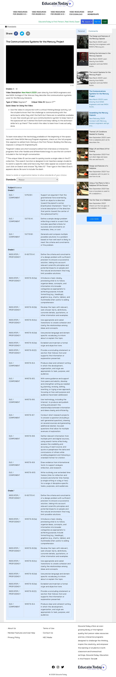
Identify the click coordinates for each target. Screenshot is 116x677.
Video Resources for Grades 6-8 (39, 13)
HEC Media (47, 637)
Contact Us (48, 633)
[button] (16, 33)
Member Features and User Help (21, 633)
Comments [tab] (93, 31)
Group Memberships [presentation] (93, 13)
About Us (12, 628)
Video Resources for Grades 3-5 (20, 13)
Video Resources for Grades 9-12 (58, 13)
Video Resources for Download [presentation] (76, 13)
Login (105, 22)
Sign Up (97, 22)
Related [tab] (81, 31)
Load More (94, 219)
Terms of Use (48, 628)
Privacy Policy (14, 637)
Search (88, 22)
